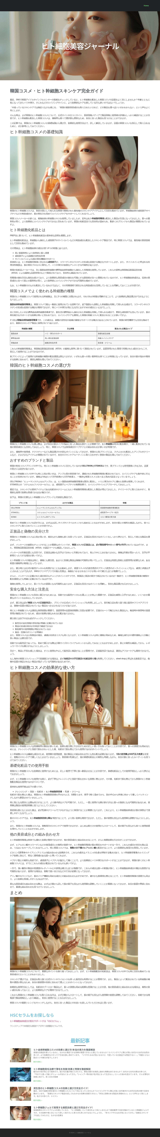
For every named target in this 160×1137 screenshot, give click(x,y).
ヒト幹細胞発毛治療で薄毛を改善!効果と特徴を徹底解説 (62, 1069)
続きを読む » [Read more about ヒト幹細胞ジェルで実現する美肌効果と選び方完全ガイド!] (38, 1119)
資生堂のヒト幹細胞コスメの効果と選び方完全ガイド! (61, 1088)
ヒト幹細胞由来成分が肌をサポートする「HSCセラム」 (35, 1020)
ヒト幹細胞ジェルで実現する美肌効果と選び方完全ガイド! (63, 1107)
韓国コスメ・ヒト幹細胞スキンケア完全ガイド (57, 91)
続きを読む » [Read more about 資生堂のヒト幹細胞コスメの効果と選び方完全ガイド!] (38, 1100)
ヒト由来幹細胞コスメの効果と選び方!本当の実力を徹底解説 (64, 1049)
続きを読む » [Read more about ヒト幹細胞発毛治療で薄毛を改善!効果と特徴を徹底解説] (38, 1081)
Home (146, 6)
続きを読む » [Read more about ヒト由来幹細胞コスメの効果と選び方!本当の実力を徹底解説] (38, 1062)
